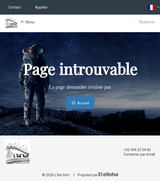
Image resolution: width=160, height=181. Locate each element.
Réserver (147, 22)
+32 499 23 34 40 (134, 150)
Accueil (80, 102)
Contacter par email (136, 154)
